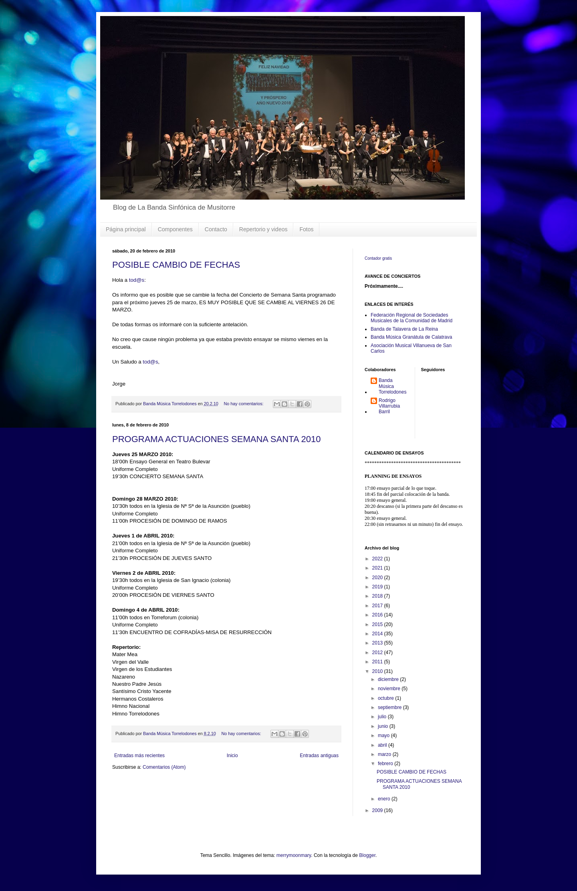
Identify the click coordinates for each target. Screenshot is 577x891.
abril (383, 745)
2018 (378, 596)
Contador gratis (378, 258)
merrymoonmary (293, 855)
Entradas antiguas (319, 755)
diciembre (389, 679)
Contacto (216, 229)
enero (384, 799)
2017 (378, 605)
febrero (386, 763)
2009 (378, 810)
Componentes (175, 229)
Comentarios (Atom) (164, 767)
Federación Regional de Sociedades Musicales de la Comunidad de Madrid (411, 317)
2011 (378, 662)
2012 (378, 652)
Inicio (232, 755)
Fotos (306, 229)
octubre (386, 698)
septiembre (390, 707)
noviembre (389, 688)
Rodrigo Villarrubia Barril (389, 406)
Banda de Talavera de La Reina (404, 329)
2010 (378, 671)
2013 (378, 643)
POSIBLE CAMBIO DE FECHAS (176, 265)
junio (383, 726)
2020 (378, 577)
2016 (378, 615)
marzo (385, 754)
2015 (378, 624)
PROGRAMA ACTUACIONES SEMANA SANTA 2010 (216, 439)
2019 (378, 587)
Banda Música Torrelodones (392, 386)
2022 (378, 559)
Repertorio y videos (263, 229)
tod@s (136, 280)
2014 (378, 633)
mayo (384, 735)
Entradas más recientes (139, 755)
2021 (378, 568)
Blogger (367, 855)
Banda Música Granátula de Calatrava (411, 337)
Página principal (126, 229)
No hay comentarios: (244, 403)
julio (383, 716)
